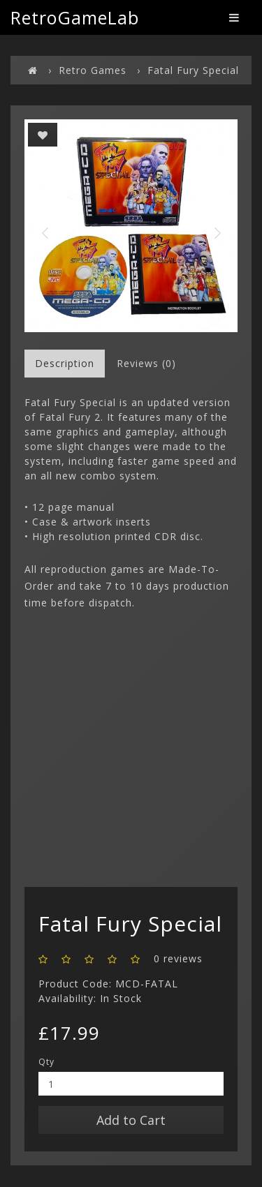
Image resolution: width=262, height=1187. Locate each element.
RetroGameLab (74, 17)
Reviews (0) (146, 363)
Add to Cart (131, 1120)
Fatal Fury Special (193, 70)
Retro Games (92, 70)
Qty (46, 1062)
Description (64, 363)
